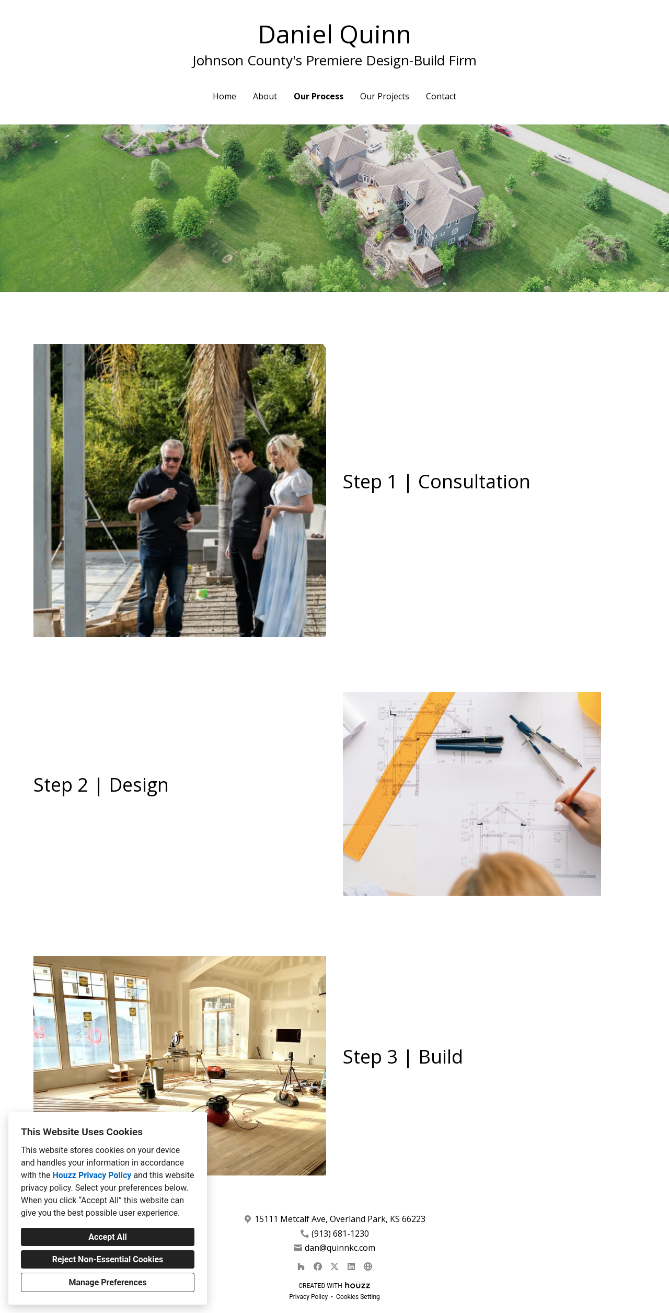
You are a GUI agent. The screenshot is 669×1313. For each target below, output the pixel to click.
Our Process (318, 96)
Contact (441, 96)
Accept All (107, 1237)
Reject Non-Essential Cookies (108, 1259)
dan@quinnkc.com (340, 1248)
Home (224, 96)
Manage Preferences (107, 1282)
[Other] (368, 1266)
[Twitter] (334, 1266)
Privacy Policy (308, 1296)
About (265, 96)
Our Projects (384, 96)
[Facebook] (318, 1266)
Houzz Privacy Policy (91, 1175)
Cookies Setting (358, 1296)
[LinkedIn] (351, 1266)
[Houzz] (301, 1266)
